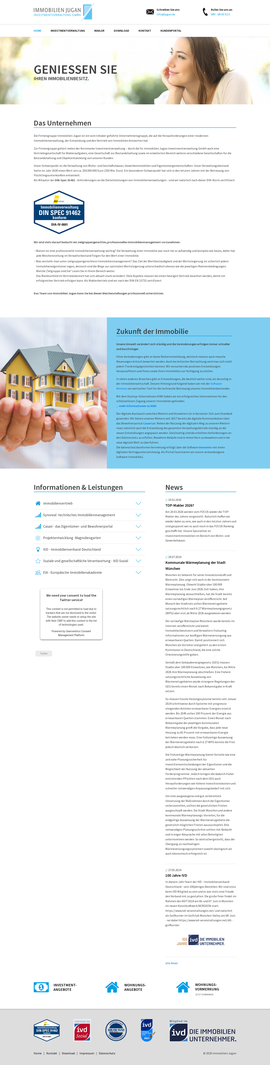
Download (121, 30)
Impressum (87, 1053)
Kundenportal (171, 30)
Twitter (44, 653)
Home (37, 30)
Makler (99, 30)
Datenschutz (107, 1053)
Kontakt (145, 30)
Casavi (147, 423)
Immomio (205, 447)
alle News (171, 963)
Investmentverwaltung (68, 30)
